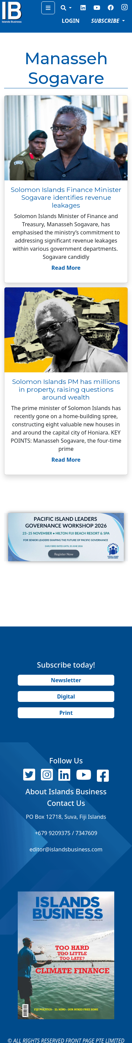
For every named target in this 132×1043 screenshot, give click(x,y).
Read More (66, 267)
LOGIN (70, 20)
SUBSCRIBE (106, 20)
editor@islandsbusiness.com (65, 849)
